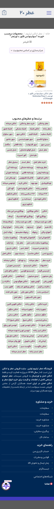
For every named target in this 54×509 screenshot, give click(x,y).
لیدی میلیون (33, 276)
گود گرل (10, 188)
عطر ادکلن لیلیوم (34, 33)
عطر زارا (20, 243)
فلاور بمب (8, 286)
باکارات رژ (6, 281)
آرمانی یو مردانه (27, 336)
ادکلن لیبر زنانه (39, 330)
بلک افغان (18, 144)
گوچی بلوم (35, 281)
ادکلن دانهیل (29, 341)
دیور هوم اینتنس (25, 139)
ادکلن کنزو (12, 346)
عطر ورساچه (42, 167)
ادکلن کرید (23, 183)
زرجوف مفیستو (22, 232)
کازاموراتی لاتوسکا (27, 237)
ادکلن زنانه (29, 304)
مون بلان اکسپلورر (32, 297)
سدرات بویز (19, 253)
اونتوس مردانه (9, 183)
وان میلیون (47, 276)
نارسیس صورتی (13, 265)
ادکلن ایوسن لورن (27, 325)
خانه (48, 33)
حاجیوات (43, 265)
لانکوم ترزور (27, 204)
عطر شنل (43, 150)
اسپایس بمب (43, 292)
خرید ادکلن (42, 304)
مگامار (7, 144)
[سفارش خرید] (27, 50)
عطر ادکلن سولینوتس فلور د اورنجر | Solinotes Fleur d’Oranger (40, 96)
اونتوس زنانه (41, 188)
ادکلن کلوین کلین (14, 304)
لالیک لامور (7, 129)
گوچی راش (47, 281)
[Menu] (49, 13)
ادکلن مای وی (12, 336)
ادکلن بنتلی (13, 314)
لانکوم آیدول (13, 199)
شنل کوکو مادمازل (27, 150)
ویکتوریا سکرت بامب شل (37, 243)
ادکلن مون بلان (27, 292)
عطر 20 (27, 13)
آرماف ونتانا (7, 221)
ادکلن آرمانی (43, 336)
